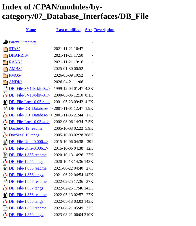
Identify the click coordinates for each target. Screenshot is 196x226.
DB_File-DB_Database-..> (31, 108)
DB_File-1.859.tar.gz (26, 214)
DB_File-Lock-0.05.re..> (29, 102)
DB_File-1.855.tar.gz (26, 161)
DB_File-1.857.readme (28, 181)
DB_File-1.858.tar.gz (26, 201)
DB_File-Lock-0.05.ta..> (29, 122)
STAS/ (14, 48)
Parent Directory (22, 42)
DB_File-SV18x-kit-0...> (29, 88)
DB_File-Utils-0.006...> (28, 141)
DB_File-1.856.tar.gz (26, 175)
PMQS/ (15, 75)
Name (31, 30)
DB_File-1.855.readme (28, 155)
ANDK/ (15, 82)
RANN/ (15, 62)
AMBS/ (15, 68)
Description (104, 30)
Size (88, 30)
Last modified (68, 30)
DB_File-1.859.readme (28, 208)
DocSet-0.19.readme (26, 128)
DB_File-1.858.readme (28, 195)
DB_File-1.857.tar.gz (26, 188)
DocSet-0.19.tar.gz (24, 135)
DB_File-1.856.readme (28, 168)
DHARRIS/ (18, 55)
